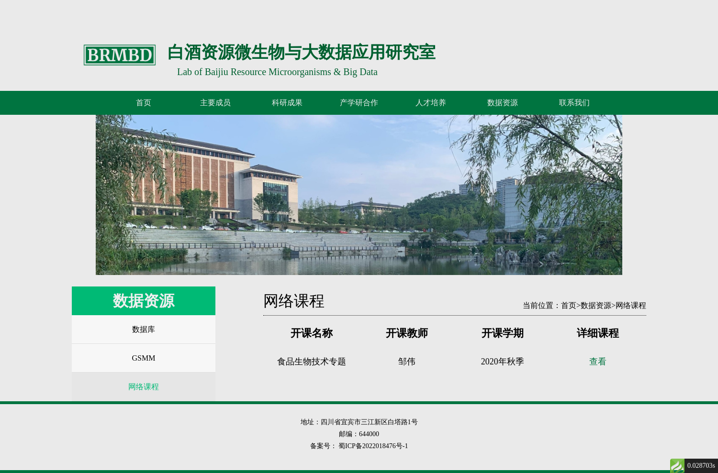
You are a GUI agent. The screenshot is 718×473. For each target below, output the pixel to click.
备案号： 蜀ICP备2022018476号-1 (359, 446)
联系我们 (574, 103)
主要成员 (215, 103)
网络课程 (143, 387)
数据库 (143, 329)
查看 (597, 361)
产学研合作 (359, 103)
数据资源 (596, 305)
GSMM (144, 358)
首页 (143, 103)
